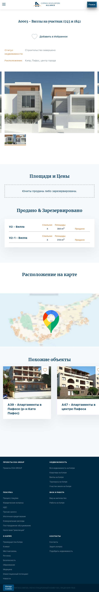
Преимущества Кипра (13, 542)
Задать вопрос (56, 547)
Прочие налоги (9, 512)
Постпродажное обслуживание (17, 526)
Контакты (54, 542)
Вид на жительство (58, 498)
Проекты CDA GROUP (12, 468)
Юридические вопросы (13, 503)
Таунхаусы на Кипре (58, 482)
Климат (6, 547)
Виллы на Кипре (57, 477)
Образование (9, 565)
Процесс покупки (10, 498)
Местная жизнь (9, 551)
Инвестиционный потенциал (15, 574)
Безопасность (9, 560)
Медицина (7, 569)
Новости (7, 579)
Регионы (7, 556)
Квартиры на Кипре (58, 473)
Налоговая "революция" (14, 530)
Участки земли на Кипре (60, 486)
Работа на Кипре (57, 503)
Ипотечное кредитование (14, 516)
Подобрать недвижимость (61, 551)
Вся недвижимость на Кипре (62, 468)
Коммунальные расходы (13, 521)
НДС (5, 507)
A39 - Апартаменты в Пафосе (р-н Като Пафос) (25, 409)
